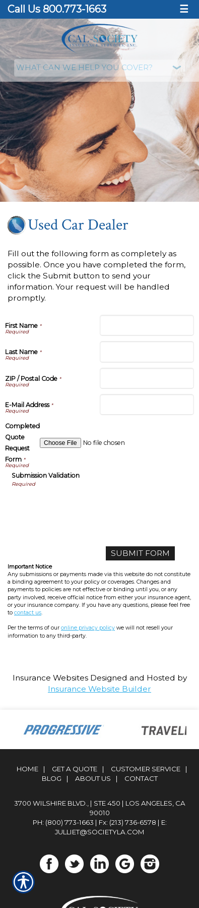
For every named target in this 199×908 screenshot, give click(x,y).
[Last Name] (147, 351)
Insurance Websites (50, 678)
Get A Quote (74, 769)
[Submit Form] (140, 553)
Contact (141, 778)
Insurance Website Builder (99, 689)
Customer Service (145, 769)
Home (27, 769)
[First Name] (147, 325)
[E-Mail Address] (147, 404)
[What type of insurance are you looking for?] (99, 68)
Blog (51, 778)
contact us (27, 612)
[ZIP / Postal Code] (147, 378)
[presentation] (88, 508)
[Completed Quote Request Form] (117, 443)
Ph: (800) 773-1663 (63, 822)
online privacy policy (88, 628)
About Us (93, 778)
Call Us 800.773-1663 (57, 9)
